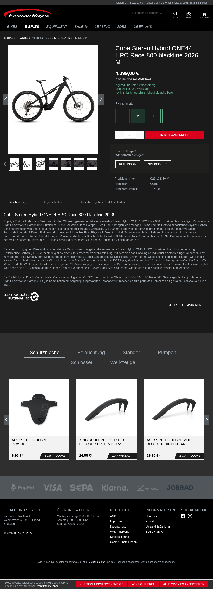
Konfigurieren (143, 584)
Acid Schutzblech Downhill (29, 442)
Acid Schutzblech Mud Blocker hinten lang (169, 442)
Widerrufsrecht (119, 531)
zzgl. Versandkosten (142, 79)
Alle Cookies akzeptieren (183, 584)
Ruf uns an (127, 164)
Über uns (151, 516)
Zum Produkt (55, 455)
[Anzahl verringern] (119, 135)
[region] (53, 108)
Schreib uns (157, 164)
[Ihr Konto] (188, 15)
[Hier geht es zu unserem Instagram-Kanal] (190, 516)
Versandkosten (97, 561)
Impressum (117, 521)
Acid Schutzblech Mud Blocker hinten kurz (101, 442)
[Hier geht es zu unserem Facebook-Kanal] (183, 516)
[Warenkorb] (204, 15)
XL (169, 116)
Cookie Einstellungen (123, 541)
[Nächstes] (101, 99)
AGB (113, 516)
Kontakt (150, 521)
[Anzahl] (129, 135)
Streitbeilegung (119, 536)
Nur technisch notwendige (101, 584)
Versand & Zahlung (158, 526)
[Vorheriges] (5, 99)
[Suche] (175, 15)
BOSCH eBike (154, 531)
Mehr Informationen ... (49, 586)
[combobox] (149, 13)
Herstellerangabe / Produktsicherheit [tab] (103, 202)
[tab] (18, 202)
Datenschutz (118, 526)
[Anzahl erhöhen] (140, 135)
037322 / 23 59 (23, 533)
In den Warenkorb (174, 134)
